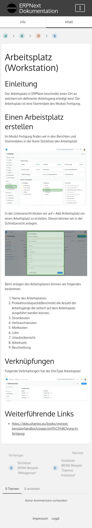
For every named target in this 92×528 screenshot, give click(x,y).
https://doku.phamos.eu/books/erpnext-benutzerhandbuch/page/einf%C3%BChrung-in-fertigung (45, 428)
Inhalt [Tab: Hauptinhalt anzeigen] (69, 22)
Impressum (40, 518)
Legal (55, 518)
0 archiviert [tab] (32, 489)
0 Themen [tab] (12, 489)
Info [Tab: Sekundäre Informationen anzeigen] (23, 22)
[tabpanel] (46, 500)
